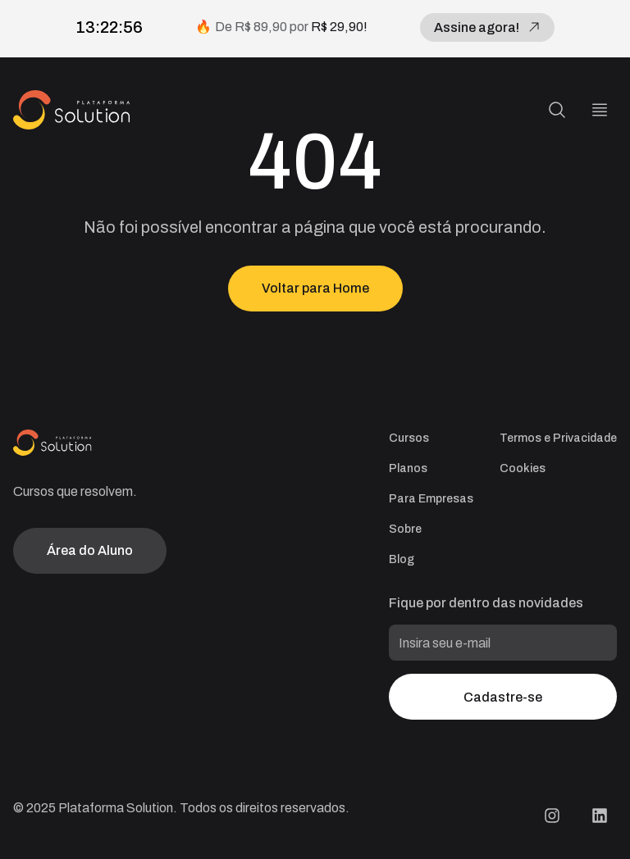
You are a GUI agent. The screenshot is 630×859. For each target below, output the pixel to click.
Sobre (405, 529)
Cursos (409, 438)
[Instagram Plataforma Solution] (552, 815)
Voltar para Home (315, 288)
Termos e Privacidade (558, 438)
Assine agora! (487, 27)
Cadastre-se (502, 697)
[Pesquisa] (557, 110)
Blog (401, 559)
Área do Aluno (90, 550)
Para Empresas (431, 499)
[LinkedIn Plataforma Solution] (599, 815)
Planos (408, 468)
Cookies (523, 468)
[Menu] (599, 110)
